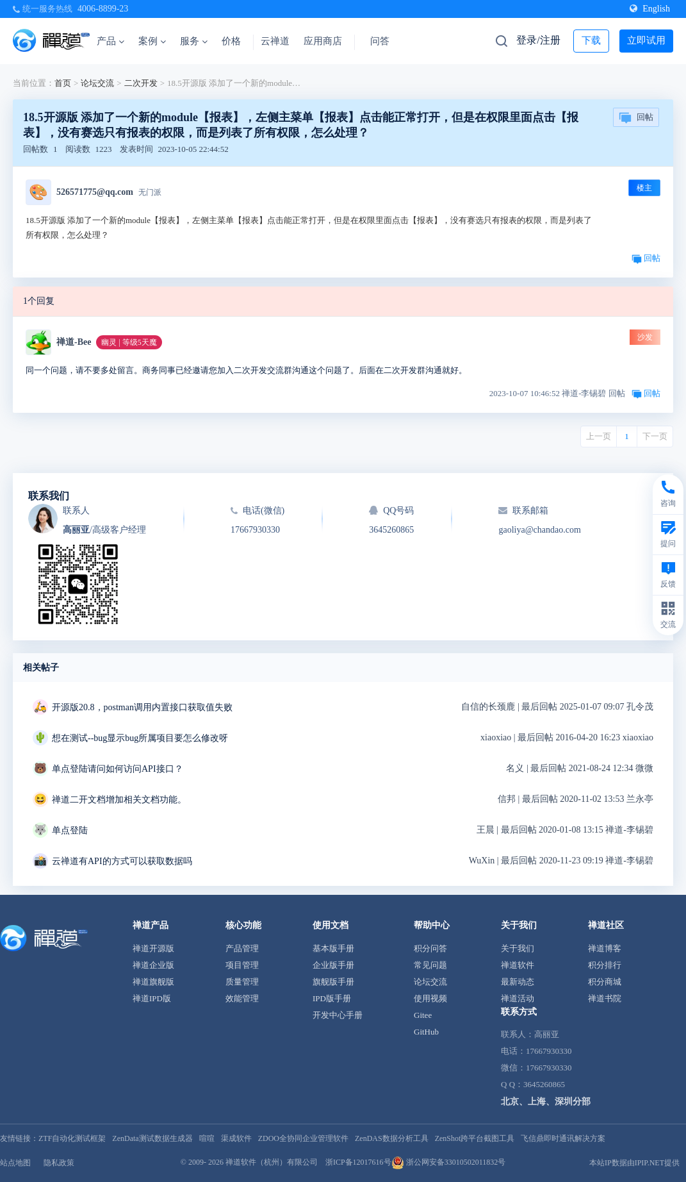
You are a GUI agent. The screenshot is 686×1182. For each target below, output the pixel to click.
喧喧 (207, 1138)
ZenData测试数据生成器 (152, 1138)
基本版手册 (333, 948)
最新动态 (517, 981)
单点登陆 (70, 830)
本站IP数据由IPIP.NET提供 (634, 1162)
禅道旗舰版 (153, 981)
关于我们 (517, 948)
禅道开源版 (153, 948)
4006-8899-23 (103, 8)
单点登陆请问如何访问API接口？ (117, 769)
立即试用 (646, 40)
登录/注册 (538, 40)
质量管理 (242, 981)
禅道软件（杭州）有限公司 (271, 1162)
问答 (379, 41)
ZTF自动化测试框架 (72, 1138)
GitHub (426, 1031)
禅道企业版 (153, 965)
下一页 (654, 436)
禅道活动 (517, 998)
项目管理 (242, 965)
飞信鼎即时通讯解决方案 (563, 1138)
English (650, 8)
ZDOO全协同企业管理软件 (303, 1138)
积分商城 (604, 981)
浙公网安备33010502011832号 (448, 1162)
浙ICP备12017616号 (358, 1162)
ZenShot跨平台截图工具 (475, 1138)
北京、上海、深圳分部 (546, 1101)
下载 (591, 40)
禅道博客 (604, 948)
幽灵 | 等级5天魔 (128, 342)
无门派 (149, 192)
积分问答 (430, 948)
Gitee (423, 1015)
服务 (194, 41)
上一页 (598, 436)
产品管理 (242, 948)
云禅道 (275, 41)
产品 (110, 41)
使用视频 (430, 998)
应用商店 (323, 41)
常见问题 (430, 965)
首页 (62, 83)
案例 (152, 41)
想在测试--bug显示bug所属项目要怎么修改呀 (140, 738)
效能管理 (242, 998)
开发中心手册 (338, 1015)
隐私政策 (59, 1162)
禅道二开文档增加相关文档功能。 (119, 799)
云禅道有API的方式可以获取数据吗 (122, 861)
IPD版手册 (332, 998)
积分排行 (604, 965)
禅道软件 (517, 965)
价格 (231, 41)
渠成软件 (236, 1138)
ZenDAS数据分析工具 (392, 1138)
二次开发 (141, 83)
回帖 (636, 118)
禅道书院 (604, 998)
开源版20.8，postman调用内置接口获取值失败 (142, 707)
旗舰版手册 (333, 981)
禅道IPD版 (152, 998)
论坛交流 (97, 83)
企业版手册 (333, 965)
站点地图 (15, 1162)
